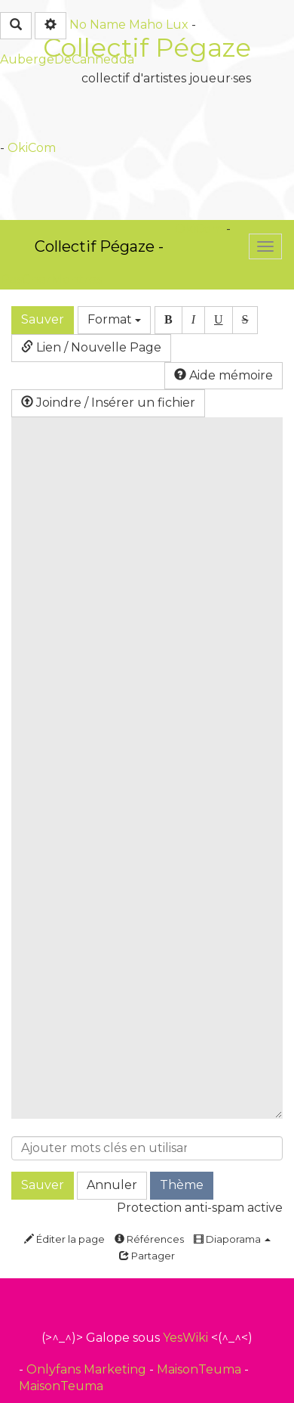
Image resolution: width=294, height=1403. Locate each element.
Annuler (112, 1185)
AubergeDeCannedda (67, 59)
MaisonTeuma (200, 1369)
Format (114, 319)
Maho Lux (158, 24)
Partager (147, 1256)
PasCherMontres (51, 279)
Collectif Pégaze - (99, 246)
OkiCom (32, 148)
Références (149, 1239)
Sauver (42, 319)
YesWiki (185, 1337)
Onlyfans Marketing (87, 1369)
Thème (182, 1185)
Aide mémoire (223, 375)
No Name (97, 24)
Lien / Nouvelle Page (91, 347)
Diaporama (232, 1239)
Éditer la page (64, 1239)
